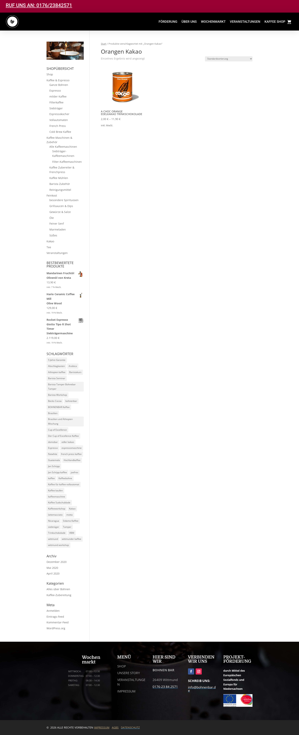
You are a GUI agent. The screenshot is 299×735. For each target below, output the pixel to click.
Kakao (50, 241)
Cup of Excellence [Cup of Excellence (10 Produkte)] (57, 429)
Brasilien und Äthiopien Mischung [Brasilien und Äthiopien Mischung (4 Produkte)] (60, 421)
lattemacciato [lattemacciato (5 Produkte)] (55, 514)
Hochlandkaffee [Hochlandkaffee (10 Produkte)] (72, 460)
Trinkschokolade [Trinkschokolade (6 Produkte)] (56, 532)
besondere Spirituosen (64, 200)
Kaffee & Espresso (58, 80)
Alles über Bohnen (58, 589)
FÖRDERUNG (168, 21)
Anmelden (53, 610)
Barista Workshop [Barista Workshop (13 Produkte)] (57, 395)
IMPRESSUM (126, 691)
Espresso (55, 90)
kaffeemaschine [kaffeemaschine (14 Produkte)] (56, 496)
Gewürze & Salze (60, 212)
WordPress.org (56, 628)
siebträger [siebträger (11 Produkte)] (53, 527)
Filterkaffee (56, 102)
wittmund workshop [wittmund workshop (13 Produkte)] (58, 545)
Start (103, 43)
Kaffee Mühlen (58, 178)
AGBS (115, 727)
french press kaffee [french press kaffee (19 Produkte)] (71, 454)
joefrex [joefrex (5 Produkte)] (74, 472)
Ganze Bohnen (58, 85)
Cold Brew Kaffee (60, 132)
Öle (51, 218)
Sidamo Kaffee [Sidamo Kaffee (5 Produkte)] (70, 520)
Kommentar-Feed (58, 622)
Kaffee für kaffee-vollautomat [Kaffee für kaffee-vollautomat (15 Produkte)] (63, 484)
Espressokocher (59, 114)
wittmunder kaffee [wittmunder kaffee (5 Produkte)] (71, 539)
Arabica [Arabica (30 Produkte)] (73, 366)
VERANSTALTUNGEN (245, 21)
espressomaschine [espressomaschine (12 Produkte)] (72, 448)
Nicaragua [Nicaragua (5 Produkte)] (53, 520)
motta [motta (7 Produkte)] (69, 514)
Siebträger (56, 108)
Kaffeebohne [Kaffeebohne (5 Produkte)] (65, 478)
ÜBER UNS (189, 21)
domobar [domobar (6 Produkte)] (53, 442)
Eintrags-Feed (55, 616)
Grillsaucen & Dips (61, 206)
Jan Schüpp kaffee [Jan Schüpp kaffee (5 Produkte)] (57, 472)
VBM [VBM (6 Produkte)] (71, 532)
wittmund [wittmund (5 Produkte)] (53, 539)
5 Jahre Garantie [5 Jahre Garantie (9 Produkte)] (56, 360)
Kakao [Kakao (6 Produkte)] (72, 508)
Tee (49, 247)
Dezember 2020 (57, 562)
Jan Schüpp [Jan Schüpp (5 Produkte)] (54, 466)
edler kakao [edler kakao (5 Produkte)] (68, 442)
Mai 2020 (52, 568)
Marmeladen (57, 229)
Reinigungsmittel (60, 190)
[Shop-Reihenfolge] (228, 58)
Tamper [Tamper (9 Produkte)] (67, 527)
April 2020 (53, 573)
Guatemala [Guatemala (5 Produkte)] (54, 460)
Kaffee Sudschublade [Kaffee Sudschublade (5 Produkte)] (59, 502)
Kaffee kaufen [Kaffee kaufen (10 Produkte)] (55, 490)
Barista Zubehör (59, 184)
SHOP (121, 666)
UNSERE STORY (128, 673)
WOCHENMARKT (213, 21)
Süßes (53, 235)
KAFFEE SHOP (274, 21)
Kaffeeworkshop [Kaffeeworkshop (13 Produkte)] (56, 508)
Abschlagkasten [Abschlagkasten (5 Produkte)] (56, 366)
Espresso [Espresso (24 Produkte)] (53, 448)
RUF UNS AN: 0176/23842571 (39, 5)
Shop (50, 74)
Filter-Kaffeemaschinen (67, 162)
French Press (57, 126)
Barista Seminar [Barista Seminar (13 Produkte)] (56, 378)
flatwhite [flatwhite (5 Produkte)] (52, 454)
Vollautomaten (58, 120)
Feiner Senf (56, 223)
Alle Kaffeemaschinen (63, 146)
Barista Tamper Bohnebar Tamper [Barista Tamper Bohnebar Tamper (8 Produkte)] (62, 387)
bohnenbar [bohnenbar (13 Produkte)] (71, 401)
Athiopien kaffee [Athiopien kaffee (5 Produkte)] (56, 372)
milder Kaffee (58, 96)
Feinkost (52, 195)
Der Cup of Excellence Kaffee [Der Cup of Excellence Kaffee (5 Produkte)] (63, 436)
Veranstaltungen (57, 253)
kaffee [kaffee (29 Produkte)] (51, 478)
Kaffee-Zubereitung (59, 595)
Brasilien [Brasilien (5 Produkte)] (52, 413)
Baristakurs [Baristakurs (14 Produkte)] (75, 372)
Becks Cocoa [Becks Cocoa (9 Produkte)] (55, 401)
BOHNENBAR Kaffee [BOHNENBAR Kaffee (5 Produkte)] (59, 407)
